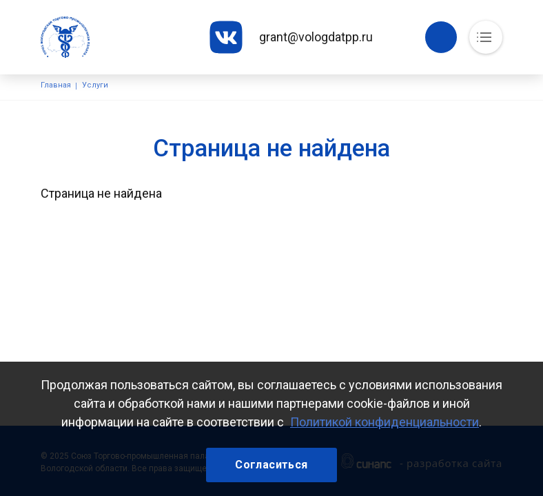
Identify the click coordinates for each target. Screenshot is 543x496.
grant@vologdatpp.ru (316, 37)
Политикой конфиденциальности (384, 422)
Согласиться (271, 464)
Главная (56, 85)
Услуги (95, 85)
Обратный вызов (441, 37)
